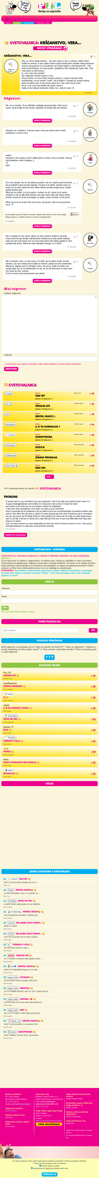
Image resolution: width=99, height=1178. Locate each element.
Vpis (5, 608)
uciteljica (26, 977)
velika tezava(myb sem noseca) (21, 763)
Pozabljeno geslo (25, 612)
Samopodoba (27, 1032)
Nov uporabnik (8, 612)
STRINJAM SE (49, 1174)
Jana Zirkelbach (11, 1111)
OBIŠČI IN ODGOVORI (15, 535)
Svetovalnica (21, 43)
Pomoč (8, 752)
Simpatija (26, 988)
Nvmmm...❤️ (28, 999)
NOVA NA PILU (12, 719)
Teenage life (11, 676)
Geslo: (4, 596)
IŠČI (93, 630)
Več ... (49, 477)
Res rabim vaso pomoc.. (30, 923)
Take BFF (25, 879)
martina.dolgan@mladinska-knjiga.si (49, 1121)
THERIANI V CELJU (13, 741)
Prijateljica (10, 774)
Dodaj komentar (42, 120)
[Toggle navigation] (7, 18)
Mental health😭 (26, 890)
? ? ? (49, 657)
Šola (7, 730)
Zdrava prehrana (14, 686)
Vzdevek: (5, 588)
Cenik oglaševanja (49, 1124)
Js (5, 697)
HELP (23, 1010)
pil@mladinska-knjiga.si (21, 1104)
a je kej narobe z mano (17, 708)
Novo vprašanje (49, 48)
